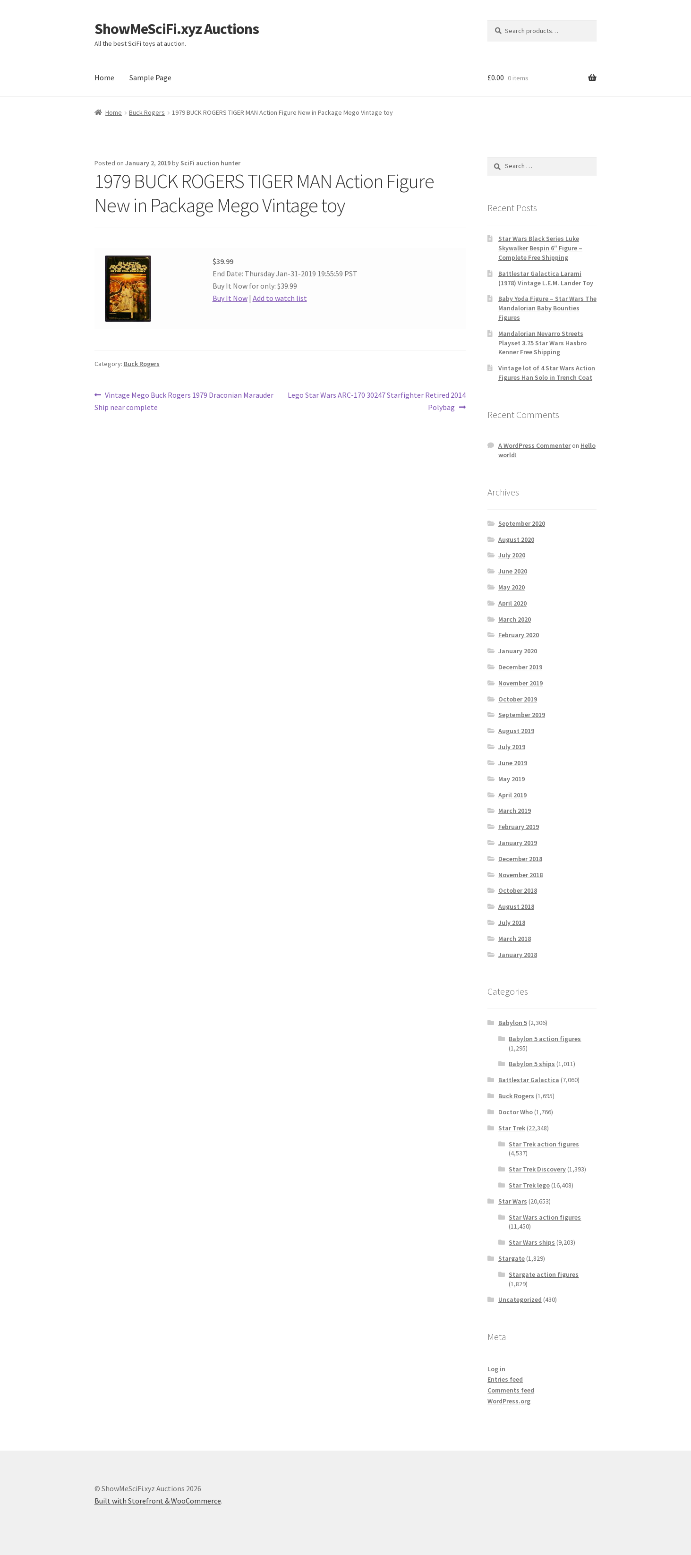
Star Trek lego (529, 1185)
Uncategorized (520, 1299)
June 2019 (512, 763)
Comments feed (510, 1390)
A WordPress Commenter (534, 445)
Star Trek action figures (544, 1144)
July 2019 (511, 747)
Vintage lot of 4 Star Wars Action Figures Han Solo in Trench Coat (546, 373)
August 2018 (516, 906)
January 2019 (517, 842)
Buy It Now (230, 298)
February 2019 (518, 826)
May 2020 (511, 587)
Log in (496, 1369)
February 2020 (518, 635)
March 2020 (514, 619)
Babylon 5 (512, 1022)
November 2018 (520, 875)
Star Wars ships (532, 1242)
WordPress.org (508, 1401)
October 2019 (517, 699)
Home (104, 77)
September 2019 (521, 714)
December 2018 (520, 858)
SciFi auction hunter (210, 163)
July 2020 (511, 555)
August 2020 (516, 539)
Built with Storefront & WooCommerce (157, 1500)
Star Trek (511, 1128)
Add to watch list (280, 298)
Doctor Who (515, 1112)
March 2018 (514, 938)
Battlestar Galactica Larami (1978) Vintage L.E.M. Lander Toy (545, 278)
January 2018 (517, 954)
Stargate (511, 1258)
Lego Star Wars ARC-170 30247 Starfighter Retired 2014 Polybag (376, 400)
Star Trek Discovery (537, 1169)
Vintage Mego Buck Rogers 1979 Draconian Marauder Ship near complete (184, 400)
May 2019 (511, 779)
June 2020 (512, 571)
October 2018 (517, 890)
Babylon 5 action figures (545, 1038)
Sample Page (150, 77)
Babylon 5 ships (532, 1063)
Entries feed (505, 1379)
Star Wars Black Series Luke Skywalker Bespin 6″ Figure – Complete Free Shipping (540, 248)
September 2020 (521, 523)
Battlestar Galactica (528, 1080)
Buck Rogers (147, 112)
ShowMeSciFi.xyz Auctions (176, 28)
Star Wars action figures (545, 1217)
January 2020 (517, 651)
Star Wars (512, 1201)
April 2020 (512, 603)
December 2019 (520, 667)
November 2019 (520, 683)
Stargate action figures (544, 1274)
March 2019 (514, 810)
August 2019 (516, 730)
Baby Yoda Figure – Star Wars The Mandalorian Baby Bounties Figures (547, 308)
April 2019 (512, 795)
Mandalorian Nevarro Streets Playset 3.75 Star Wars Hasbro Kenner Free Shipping (542, 343)
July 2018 (511, 922)
